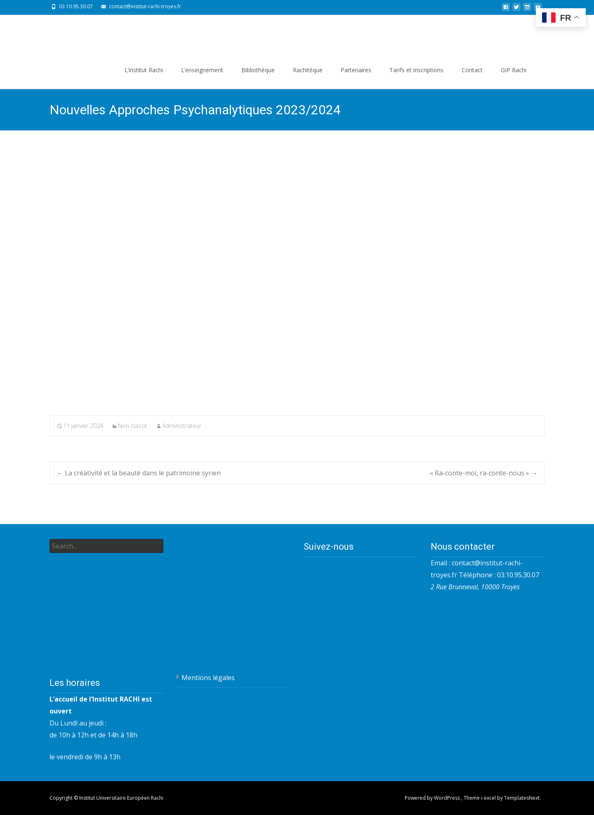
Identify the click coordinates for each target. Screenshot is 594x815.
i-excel (489, 797)
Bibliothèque (258, 70)
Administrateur (181, 426)
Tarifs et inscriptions (416, 70)
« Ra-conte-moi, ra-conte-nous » (483, 472)
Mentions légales (208, 677)
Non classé (132, 426)
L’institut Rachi (144, 70)
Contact (472, 70)
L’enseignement (202, 70)
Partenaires (356, 70)
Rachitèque (308, 70)
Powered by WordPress (433, 797)
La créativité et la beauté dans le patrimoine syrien (139, 472)
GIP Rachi (513, 70)
